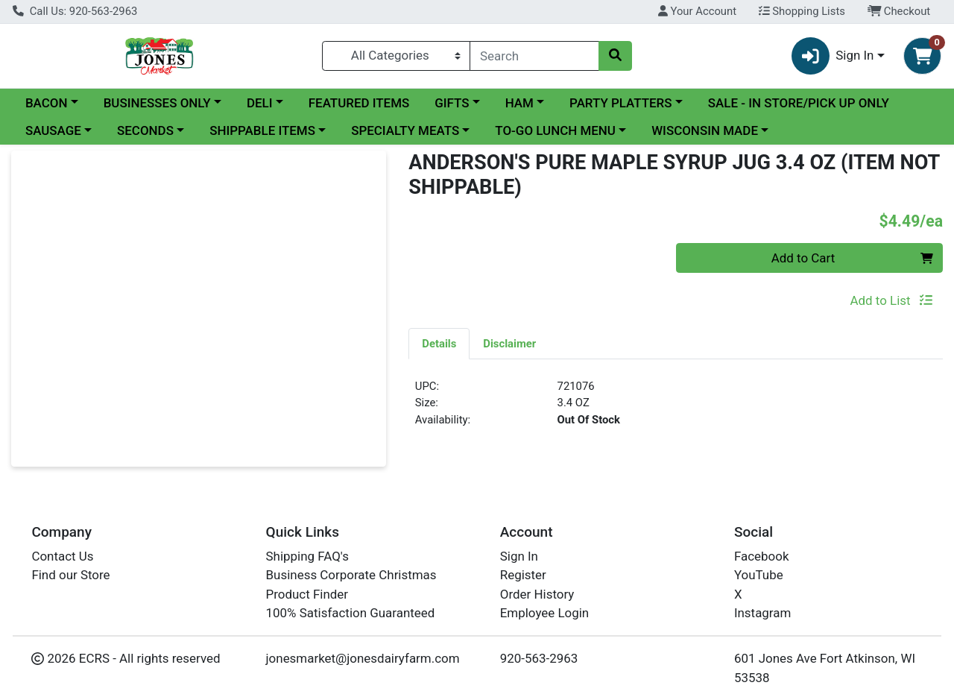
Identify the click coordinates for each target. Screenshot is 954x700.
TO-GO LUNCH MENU (555, 130)
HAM (519, 102)
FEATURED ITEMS (359, 102)
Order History (537, 594)
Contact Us (62, 556)
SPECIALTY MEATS (405, 130)
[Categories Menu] (396, 56)
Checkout (899, 11)
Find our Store (70, 574)
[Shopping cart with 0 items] (922, 56)
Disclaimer (509, 343)
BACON (46, 102)
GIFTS (452, 102)
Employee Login (544, 612)
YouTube (758, 574)
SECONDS (145, 130)
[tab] (439, 343)
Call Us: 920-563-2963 (75, 11)
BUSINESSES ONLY (157, 102)
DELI (260, 102)
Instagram (762, 612)
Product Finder (307, 594)
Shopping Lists (802, 11)
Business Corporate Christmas (351, 574)
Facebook (761, 556)
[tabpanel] (675, 409)
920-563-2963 (539, 658)
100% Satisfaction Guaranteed (350, 612)
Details (439, 343)
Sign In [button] (833, 56)
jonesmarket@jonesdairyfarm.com (363, 658)
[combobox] (534, 56)
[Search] (534, 56)
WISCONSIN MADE (704, 130)
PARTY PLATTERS (620, 102)
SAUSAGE (53, 130)
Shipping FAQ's (307, 556)
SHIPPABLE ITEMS (262, 130)
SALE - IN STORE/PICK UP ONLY (798, 102)
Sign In (519, 556)
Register (523, 574)
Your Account (697, 11)
